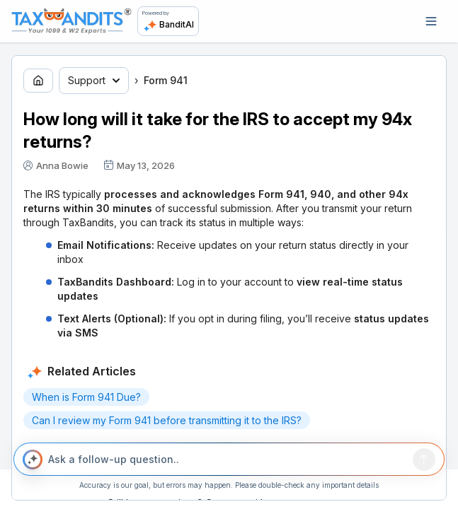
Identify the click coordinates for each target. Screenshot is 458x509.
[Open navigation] (431, 21)
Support (94, 80)
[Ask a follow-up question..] (227, 459)
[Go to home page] (38, 81)
